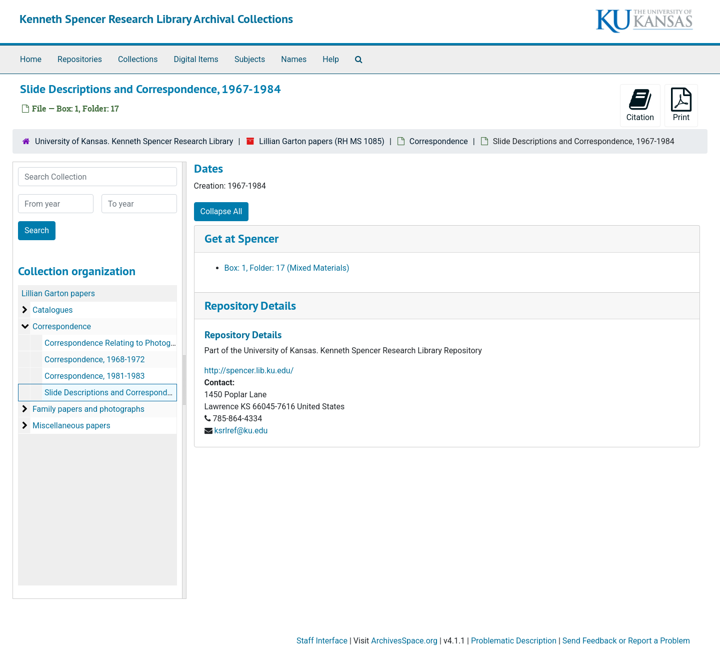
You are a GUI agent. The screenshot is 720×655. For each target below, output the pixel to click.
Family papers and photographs (88, 409)
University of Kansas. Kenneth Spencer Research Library (134, 141)
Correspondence (439, 141)
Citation (640, 105)
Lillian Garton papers (58, 293)
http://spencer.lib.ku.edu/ (249, 370)
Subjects (249, 59)
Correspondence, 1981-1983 (94, 376)
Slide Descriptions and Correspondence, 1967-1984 (135, 392)
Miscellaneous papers (71, 425)
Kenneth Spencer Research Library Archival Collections (156, 19)
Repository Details (250, 305)
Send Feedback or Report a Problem (626, 640)
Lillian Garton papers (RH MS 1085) (321, 141)
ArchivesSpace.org (404, 640)
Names (293, 59)
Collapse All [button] (221, 211)
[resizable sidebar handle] (184, 380)
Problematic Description (513, 640)
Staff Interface (322, 640)
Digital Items (196, 59)
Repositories (80, 59)
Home (31, 59)
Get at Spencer (241, 238)
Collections (138, 59)
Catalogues (52, 310)
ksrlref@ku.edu (241, 430)
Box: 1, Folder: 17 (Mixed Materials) (287, 268)
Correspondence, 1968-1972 (94, 359)
